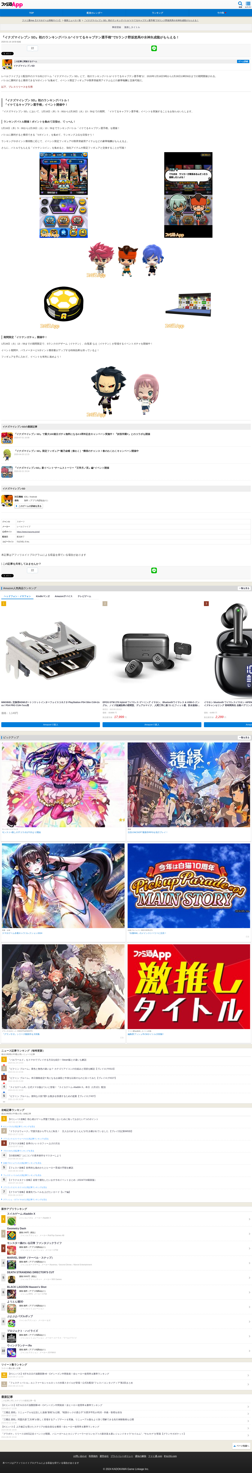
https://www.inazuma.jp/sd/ (28, 532)
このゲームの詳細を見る (29, 506)
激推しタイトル (132, 27)
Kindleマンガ (43, 596)
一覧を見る (244, 588)
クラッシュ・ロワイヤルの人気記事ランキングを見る (25, 1200)
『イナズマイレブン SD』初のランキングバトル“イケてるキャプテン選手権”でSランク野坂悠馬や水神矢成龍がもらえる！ (141, 20)
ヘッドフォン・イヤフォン (17, 596)
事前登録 (116, 27)
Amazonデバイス (63, 596)
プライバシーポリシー (122, 1456)
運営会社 (104, 1456)
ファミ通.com (155, 1456)
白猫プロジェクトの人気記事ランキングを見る (22, 1163)
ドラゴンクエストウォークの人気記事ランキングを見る (26, 1139)
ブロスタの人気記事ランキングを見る (18, 1151)
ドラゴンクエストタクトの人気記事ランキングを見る (25, 1187)
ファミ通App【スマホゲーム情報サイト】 (41, 20)
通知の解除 (140, 1456)
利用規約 (93, 1456)
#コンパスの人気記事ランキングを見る (19, 1127)
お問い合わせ (80, 1456)
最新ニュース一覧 (72, 20)
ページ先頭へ (243, 1446)
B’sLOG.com (170, 1456)
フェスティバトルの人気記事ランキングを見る (22, 1175)
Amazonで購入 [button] (50, 724)
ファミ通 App (12, 5)
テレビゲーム (84, 596)
